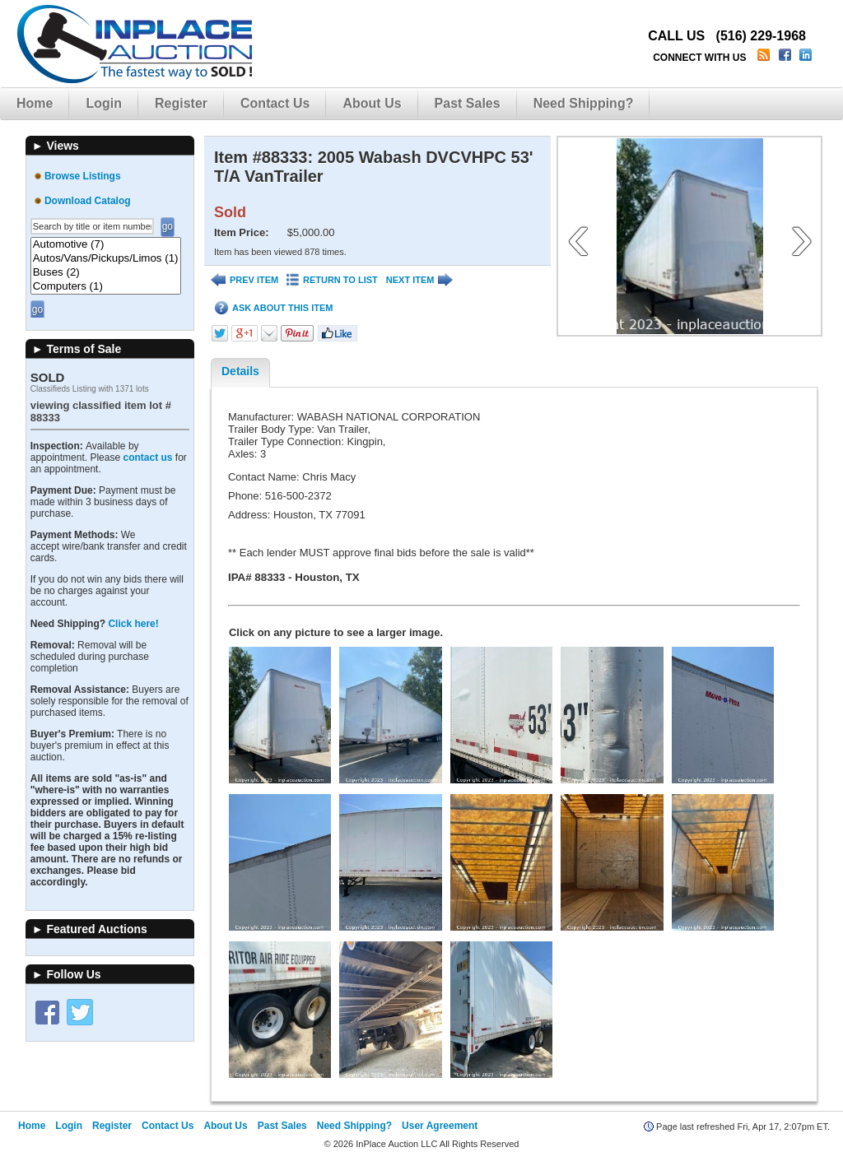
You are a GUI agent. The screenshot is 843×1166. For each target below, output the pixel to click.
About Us (371, 103)
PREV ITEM (244, 280)
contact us (147, 457)
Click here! (133, 623)
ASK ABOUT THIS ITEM (274, 308)
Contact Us (275, 103)
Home (34, 103)
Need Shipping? (583, 103)
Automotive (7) (105, 245)
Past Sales (468, 103)
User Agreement (439, 1125)
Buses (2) (105, 273)
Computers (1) (105, 287)
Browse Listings (82, 176)
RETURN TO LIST (332, 280)
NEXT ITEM (420, 280)
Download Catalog (87, 201)
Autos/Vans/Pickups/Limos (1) (105, 259)
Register (181, 103)
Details (240, 371)
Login (104, 103)
